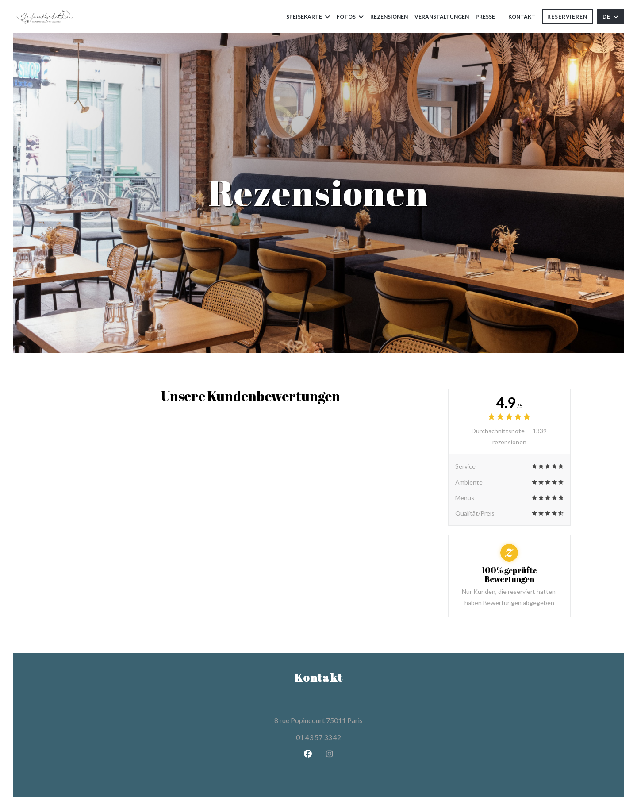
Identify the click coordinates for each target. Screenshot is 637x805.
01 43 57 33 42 (318, 737)
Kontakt (521, 16)
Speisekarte (308, 16)
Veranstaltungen (441, 16)
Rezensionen (389, 16)
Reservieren (567, 16)
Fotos (350, 16)
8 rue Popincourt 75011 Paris (358, 719)
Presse (485, 16)
